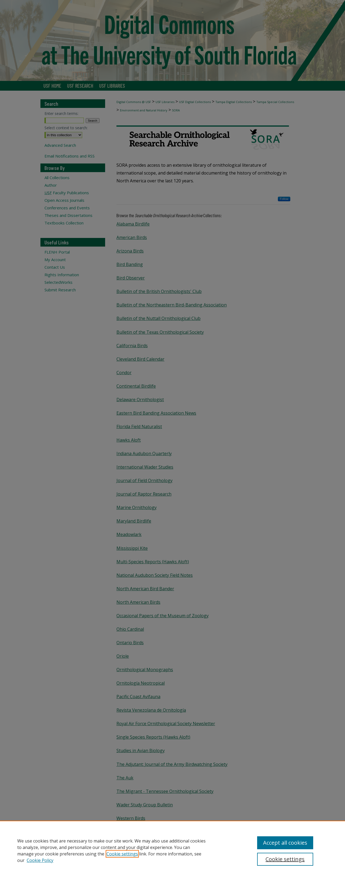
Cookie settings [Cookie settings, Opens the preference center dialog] (285, 859)
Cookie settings (122, 854)
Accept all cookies (285, 842)
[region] (172, 850)
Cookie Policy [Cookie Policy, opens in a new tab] (40, 860)
